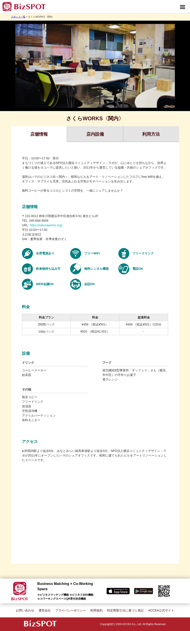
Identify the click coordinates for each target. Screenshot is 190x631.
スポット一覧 (18, 16)
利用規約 (96, 610)
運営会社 (45, 610)
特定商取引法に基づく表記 (125, 610)
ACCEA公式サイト (161, 610)
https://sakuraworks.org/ (46, 225)
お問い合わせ (25, 610)
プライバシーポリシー (70, 610)
